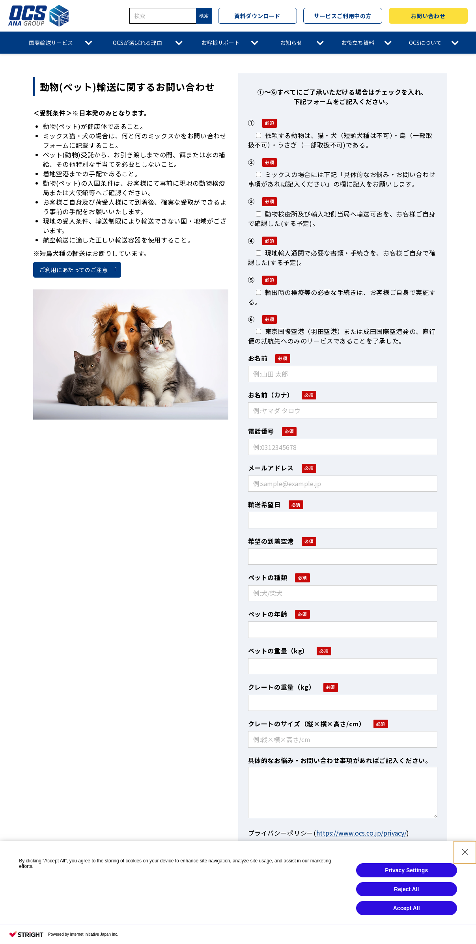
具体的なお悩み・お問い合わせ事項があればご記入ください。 (340, 760)
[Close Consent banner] (465, 852)
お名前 (258, 358)
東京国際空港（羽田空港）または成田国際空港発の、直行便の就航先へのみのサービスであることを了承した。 (342, 335)
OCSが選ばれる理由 (137, 43)
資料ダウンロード (257, 16)
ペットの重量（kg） (278, 650)
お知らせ (291, 43)
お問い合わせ (428, 16)
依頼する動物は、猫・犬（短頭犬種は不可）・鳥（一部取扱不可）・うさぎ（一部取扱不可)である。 (340, 140)
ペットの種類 (267, 577)
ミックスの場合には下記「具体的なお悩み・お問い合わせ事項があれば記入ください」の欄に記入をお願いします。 (342, 179)
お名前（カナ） (271, 394)
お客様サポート (220, 43)
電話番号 (261, 431)
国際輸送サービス (51, 43)
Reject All (406, 889)
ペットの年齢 (267, 614)
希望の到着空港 (271, 541)
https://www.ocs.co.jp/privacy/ (361, 833)
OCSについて (425, 43)
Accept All (406, 908)
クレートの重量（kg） (281, 687)
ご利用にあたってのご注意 (73, 270)
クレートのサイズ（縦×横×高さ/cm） (307, 723)
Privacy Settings (406, 870)
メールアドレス (271, 467)
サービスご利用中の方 (342, 16)
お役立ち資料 (357, 43)
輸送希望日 (264, 504)
